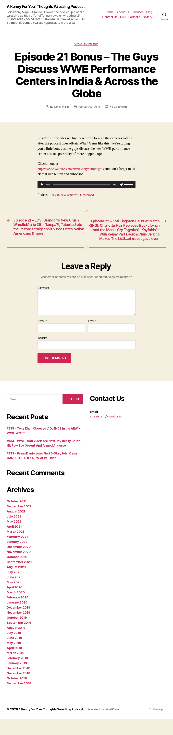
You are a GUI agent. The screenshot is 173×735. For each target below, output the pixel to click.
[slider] (82, 189)
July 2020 (14, 588)
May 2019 (14, 659)
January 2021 (17, 558)
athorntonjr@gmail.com (105, 432)
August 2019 (16, 644)
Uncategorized (86, 48)
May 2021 (14, 537)
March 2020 (16, 608)
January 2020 (17, 618)
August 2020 (16, 583)
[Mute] (121, 189)
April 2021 (14, 543)
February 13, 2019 (89, 111)
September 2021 (19, 522)
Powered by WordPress (105, 725)
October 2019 (17, 634)
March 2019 (15, 669)
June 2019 (14, 654)
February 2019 (17, 674)
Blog (149, 14)
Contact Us (109, 19)
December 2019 (18, 623)
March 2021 (15, 548)
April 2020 (14, 603)
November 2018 (18, 689)
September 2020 (19, 578)
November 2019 (18, 628)
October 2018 (17, 694)
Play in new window (64, 199)
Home (110, 14)
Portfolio (134, 19)
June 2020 (15, 593)
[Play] (42, 189)
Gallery (147, 19)
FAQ (123, 19)
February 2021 (17, 553)
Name (42, 337)
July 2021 (14, 532)
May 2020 (14, 598)
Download (89, 199)
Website (42, 354)
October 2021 (17, 517)
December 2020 (19, 563)
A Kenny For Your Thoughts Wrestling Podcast (41, 9)
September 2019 (19, 639)
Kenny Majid (60, 111)
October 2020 (17, 573)
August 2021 (16, 527)
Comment (43, 304)
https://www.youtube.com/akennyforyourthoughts (73, 173)
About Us (122, 14)
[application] (86, 189)
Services (138, 14)
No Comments (119, 111)
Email (92, 337)
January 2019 (17, 679)
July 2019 (14, 649)
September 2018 (19, 699)
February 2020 (18, 613)
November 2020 (19, 568)
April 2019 (14, 664)
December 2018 (18, 684)
